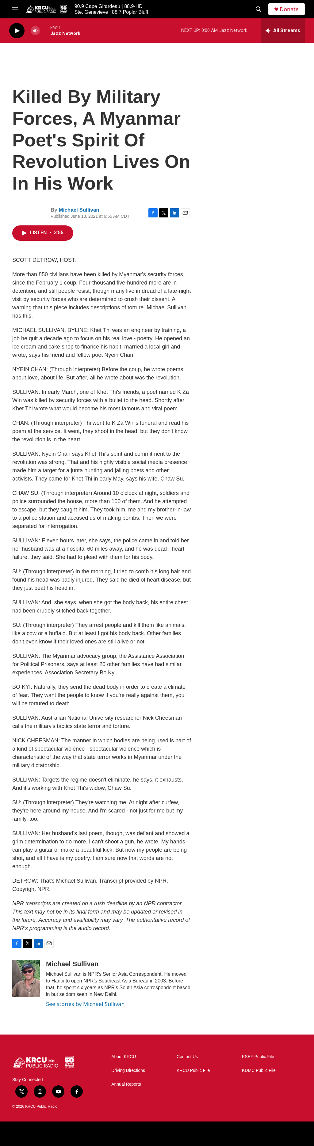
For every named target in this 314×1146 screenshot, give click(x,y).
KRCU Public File (193, 1070)
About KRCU (123, 1056)
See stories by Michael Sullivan (85, 1004)
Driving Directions (128, 1070)
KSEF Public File (258, 1056)
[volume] (35, 31)
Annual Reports (126, 1084)
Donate (289, 9)
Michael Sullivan (79, 210)
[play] (17, 30)
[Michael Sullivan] (26, 978)
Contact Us (187, 1056)
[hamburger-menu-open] (15, 9)
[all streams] (283, 30)
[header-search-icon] (258, 9)
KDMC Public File (259, 1070)
